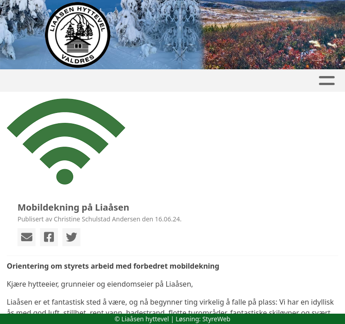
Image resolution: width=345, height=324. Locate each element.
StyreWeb (216, 319)
